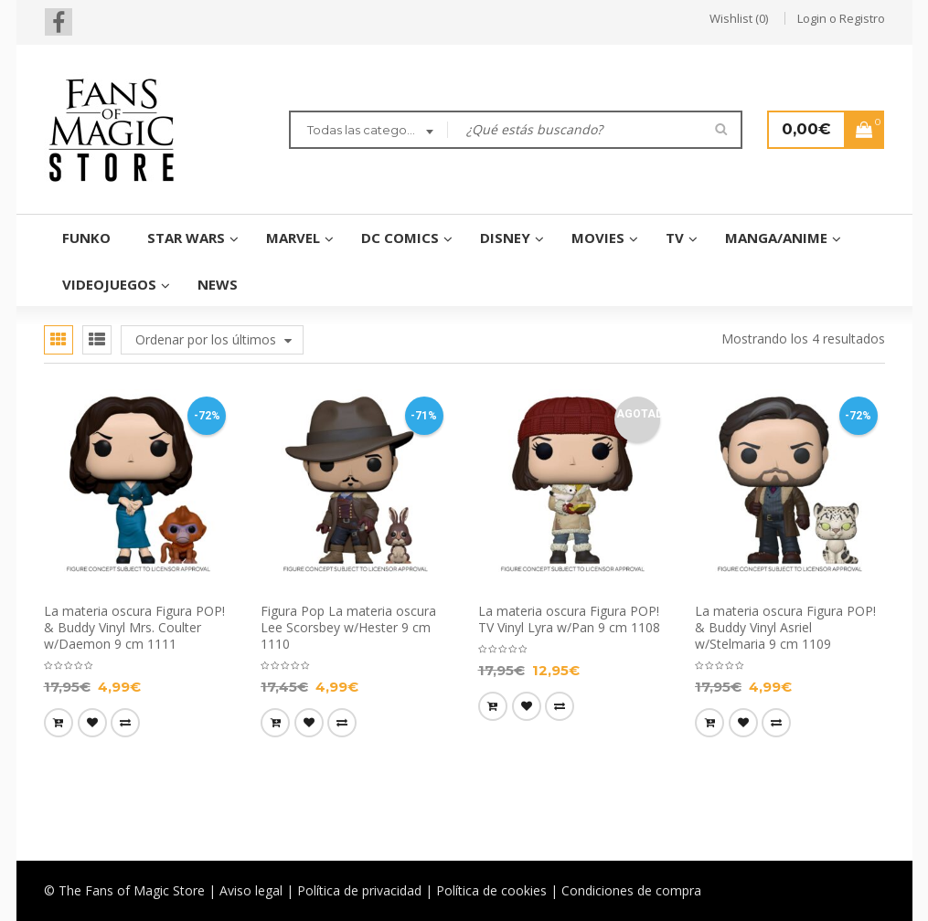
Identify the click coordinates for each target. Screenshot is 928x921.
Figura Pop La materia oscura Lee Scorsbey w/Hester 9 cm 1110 (348, 627)
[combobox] (368, 132)
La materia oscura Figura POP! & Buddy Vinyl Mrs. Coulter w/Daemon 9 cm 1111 (134, 627)
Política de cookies (491, 890)
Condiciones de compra (631, 890)
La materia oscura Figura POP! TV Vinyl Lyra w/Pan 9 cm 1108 (569, 619)
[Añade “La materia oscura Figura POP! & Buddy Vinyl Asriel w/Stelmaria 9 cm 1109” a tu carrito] (709, 722)
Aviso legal (251, 890)
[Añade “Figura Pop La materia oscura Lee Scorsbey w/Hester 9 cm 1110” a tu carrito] (275, 722)
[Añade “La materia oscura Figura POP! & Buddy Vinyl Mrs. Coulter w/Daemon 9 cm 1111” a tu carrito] (58, 722)
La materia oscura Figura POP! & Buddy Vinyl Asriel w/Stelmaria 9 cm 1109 (785, 627)
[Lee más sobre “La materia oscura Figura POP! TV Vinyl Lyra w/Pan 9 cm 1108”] (492, 706)
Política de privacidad (359, 890)
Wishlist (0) (738, 18)
